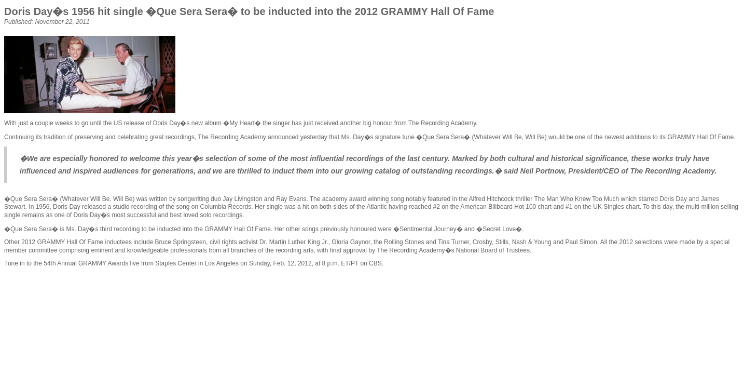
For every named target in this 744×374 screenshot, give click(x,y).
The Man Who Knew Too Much (576, 199)
